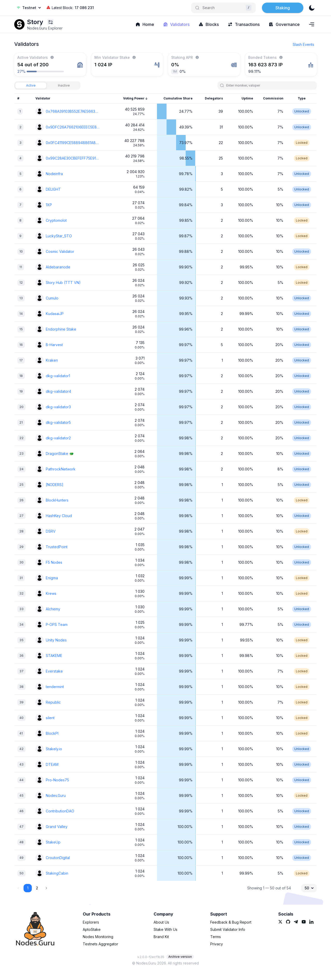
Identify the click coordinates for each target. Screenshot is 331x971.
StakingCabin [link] (57, 873)
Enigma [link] (52, 578)
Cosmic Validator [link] (60, 251)
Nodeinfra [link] (54, 174)
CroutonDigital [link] (58, 857)
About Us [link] (161, 922)
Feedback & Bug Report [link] (230, 922)
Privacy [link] (216, 944)
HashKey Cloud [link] (59, 515)
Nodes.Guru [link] (56, 795)
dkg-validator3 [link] (58, 407)
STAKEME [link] (54, 655)
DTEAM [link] (52, 764)
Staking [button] (282, 7)
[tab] (30, 85)
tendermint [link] (55, 686)
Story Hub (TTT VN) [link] (63, 282)
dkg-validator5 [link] (58, 422)
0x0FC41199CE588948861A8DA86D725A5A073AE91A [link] (73, 142)
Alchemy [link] (53, 609)
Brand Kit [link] (161, 936)
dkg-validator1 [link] (58, 376)
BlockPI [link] (52, 733)
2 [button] (37, 888)
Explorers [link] (91, 922)
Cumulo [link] (52, 298)
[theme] (311, 8)
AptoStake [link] (92, 929)
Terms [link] (215, 936)
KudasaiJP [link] (55, 313)
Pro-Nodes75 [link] (57, 780)
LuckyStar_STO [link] (59, 236)
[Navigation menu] (311, 24)
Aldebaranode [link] (58, 267)
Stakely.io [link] (54, 749)
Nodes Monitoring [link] (98, 936)
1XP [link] (49, 205)
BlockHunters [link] (57, 500)
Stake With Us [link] (165, 929)
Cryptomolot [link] (56, 220)
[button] (46, 888)
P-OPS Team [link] (56, 624)
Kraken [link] (52, 360)
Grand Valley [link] (56, 826)
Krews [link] (51, 593)
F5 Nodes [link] (54, 562)
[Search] (223, 8)
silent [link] (50, 718)
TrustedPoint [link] (56, 547)
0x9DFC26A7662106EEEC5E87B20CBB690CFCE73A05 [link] (73, 127)
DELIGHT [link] (53, 189)
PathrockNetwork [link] (61, 469)
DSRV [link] (51, 531)
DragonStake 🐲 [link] (60, 453)
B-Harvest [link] (54, 344)
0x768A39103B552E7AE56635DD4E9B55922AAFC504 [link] (73, 111)
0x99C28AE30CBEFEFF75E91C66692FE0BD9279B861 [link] (73, 158)
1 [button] (27, 888)
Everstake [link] (54, 671)
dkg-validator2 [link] (58, 438)
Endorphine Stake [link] (61, 329)
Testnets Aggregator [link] (100, 944)
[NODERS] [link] (54, 484)
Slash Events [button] (303, 44)
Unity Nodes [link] (56, 640)
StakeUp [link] (53, 842)
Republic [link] (53, 702)
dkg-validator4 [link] (58, 391)
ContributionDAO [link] (60, 811)
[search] (269, 85)
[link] (19, 24)
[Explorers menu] (50, 22)
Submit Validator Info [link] (227, 929)
